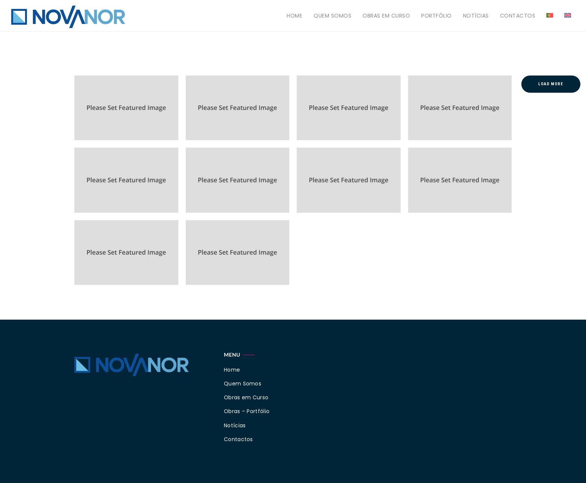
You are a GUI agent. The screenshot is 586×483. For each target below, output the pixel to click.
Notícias (476, 15)
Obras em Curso (386, 15)
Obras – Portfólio (246, 411)
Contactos (518, 15)
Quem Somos (332, 15)
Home (294, 15)
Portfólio (436, 15)
